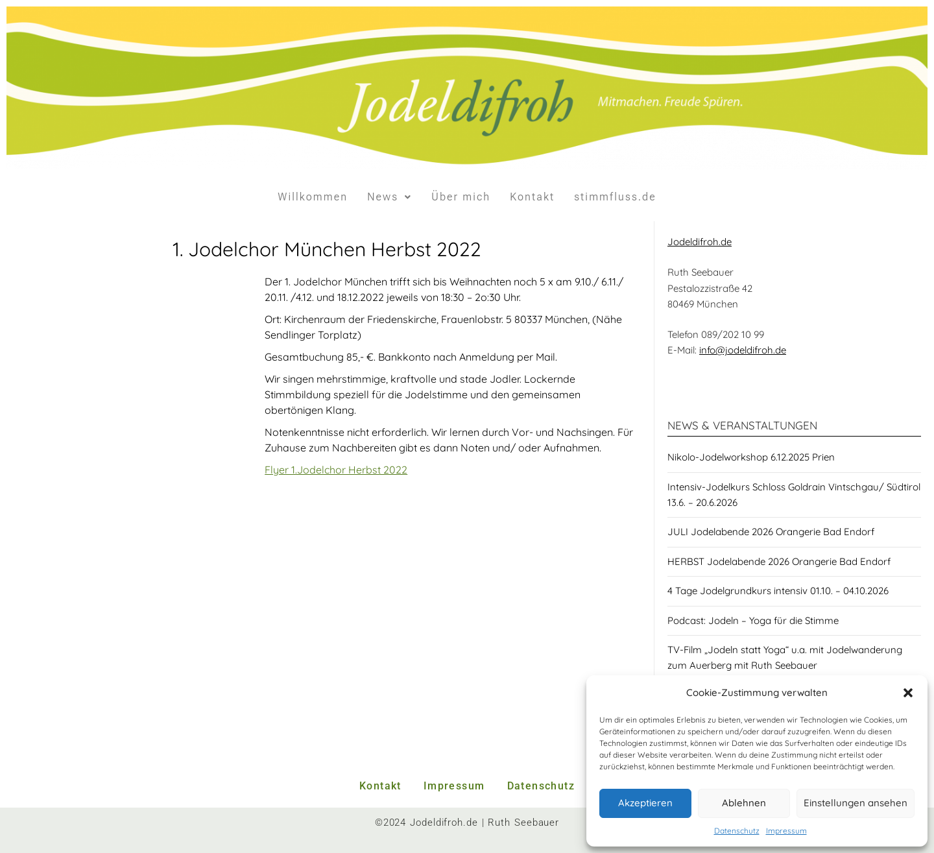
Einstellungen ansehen (855, 803)
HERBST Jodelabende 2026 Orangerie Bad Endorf (779, 561)
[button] (908, 692)
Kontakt (532, 197)
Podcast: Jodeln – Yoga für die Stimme (753, 620)
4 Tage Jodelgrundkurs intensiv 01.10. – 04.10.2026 (778, 590)
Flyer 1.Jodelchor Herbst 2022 (336, 469)
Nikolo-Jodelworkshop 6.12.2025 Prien (751, 457)
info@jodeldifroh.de (742, 350)
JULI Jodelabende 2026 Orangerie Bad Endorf (770, 531)
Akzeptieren (645, 803)
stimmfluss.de (615, 197)
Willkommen (313, 197)
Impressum (786, 830)
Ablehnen (744, 803)
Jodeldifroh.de (699, 241)
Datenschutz (737, 830)
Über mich (460, 197)
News (389, 197)
